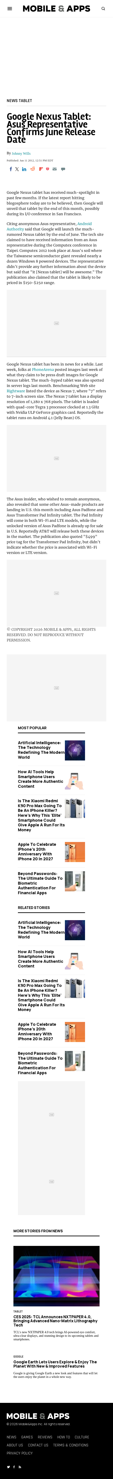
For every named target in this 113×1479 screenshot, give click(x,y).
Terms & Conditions (70, 1445)
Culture (82, 1437)
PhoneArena (43, 369)
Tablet (25, 101)
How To (63, 1437)
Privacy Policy (20, 1453)
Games (27, 1437)
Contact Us (38, 1445)
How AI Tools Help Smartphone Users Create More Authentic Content (40, 779)
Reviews (45, 1437)
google (18, 1357)
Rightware (16, 391)
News (12, 101)
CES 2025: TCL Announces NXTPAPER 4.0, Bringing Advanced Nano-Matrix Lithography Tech (55, 1321)
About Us (15, 1445)
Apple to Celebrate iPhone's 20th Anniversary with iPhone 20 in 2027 (37, 851)
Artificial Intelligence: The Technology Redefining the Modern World (41, 750)
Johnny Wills (21, 153)
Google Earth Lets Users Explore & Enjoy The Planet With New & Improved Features (55, 1364)
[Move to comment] (63, 169)
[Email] (54, 169)
